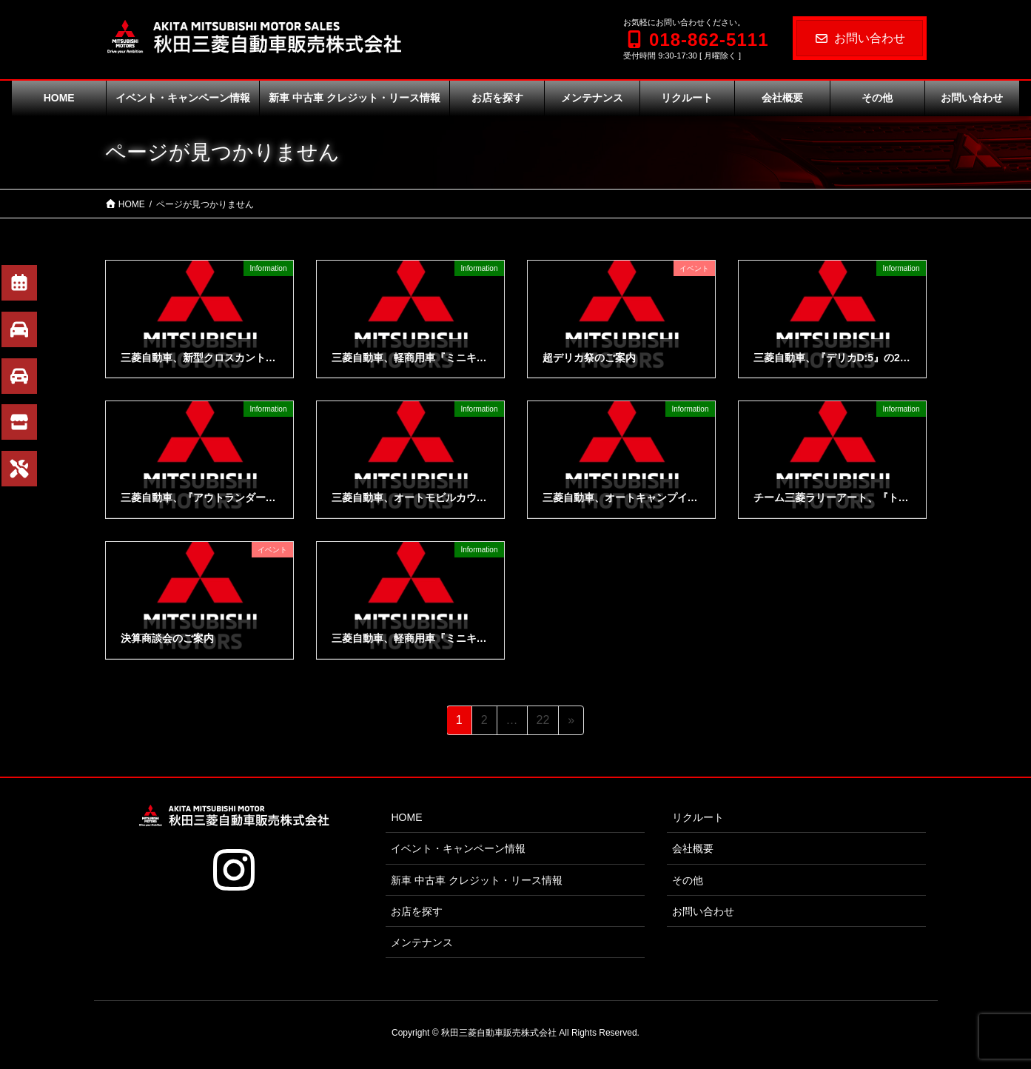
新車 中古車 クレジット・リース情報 (476, 880)
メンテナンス (422, 942)
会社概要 (692, 848)
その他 (687, 880)
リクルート (698, 817)
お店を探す (417, 911)
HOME (406, 817)
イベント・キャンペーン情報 (458, 848)
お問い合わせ (859, 38)
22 (543, 722)
